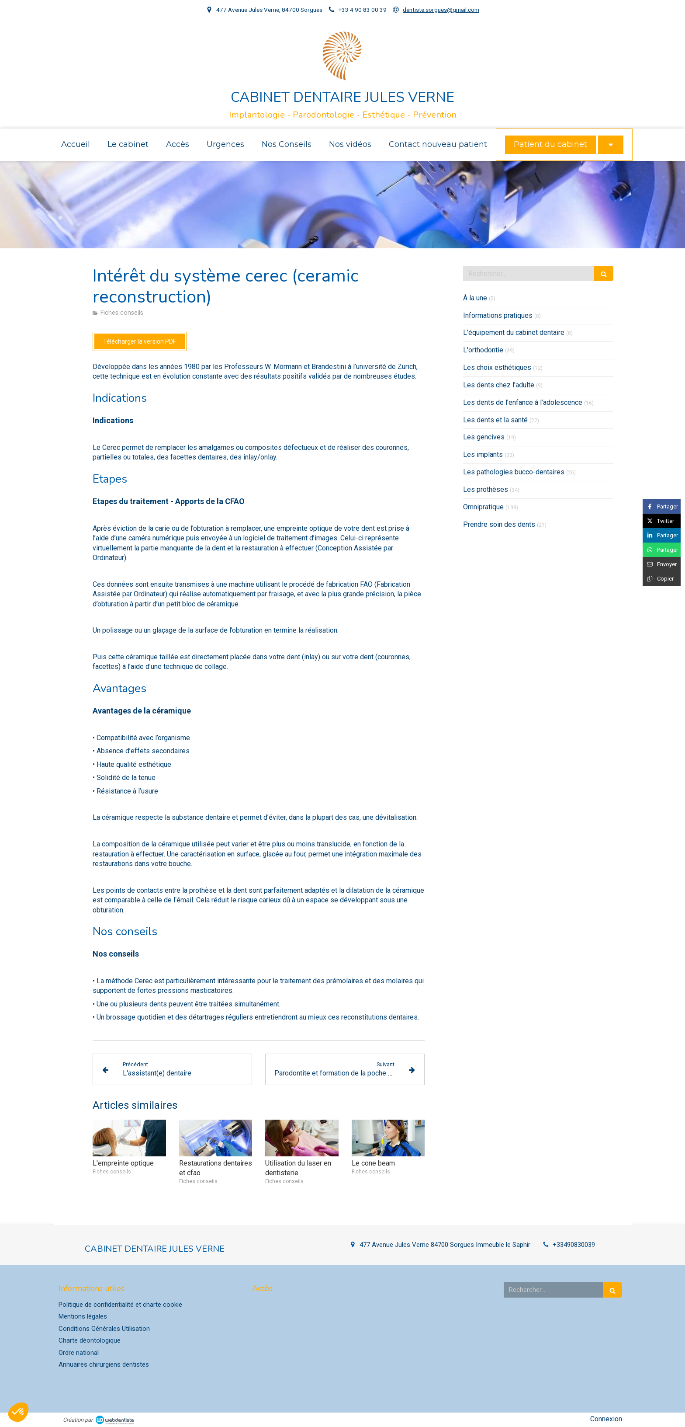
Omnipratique (483, 507)
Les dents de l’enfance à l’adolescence (522, 402)
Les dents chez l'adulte (498, 385)
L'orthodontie (483, 350)
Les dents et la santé (495, 420)
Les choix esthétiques (497, 367)
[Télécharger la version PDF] (140, 341)
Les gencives (484, 437)
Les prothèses (485, 489)
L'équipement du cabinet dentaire (513, 332)
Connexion (606, 1419)
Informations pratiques (498, 315)
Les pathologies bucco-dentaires (513, 472)
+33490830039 (574, 1245)
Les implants (483, 454)
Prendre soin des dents (499, 524)
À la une (475, 298)
